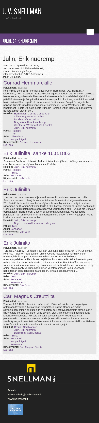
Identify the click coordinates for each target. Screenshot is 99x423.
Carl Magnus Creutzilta (29, 296)
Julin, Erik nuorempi (25, 127)
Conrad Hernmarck (30, 142)
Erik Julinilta (16, 189)
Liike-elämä (17, 136)
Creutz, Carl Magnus (25, 327)
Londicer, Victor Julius (26, 119)
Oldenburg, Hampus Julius (29, 116)
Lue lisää (8, 145)
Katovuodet (17, 282)
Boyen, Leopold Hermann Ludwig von (35, 223)
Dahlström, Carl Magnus (27, 332)
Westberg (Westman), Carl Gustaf (33, 125)
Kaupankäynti (18, 139)
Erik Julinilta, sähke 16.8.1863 (37, 153)
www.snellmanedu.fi (18, 399)
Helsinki (16, 130)
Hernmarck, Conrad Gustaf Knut (32, 113)
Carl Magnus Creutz (31, 347)
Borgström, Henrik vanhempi (30, 122)
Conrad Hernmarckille (27, 83)
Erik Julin (25, 178)
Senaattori (16, 175)
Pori (14, 133)
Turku (15, 172)
